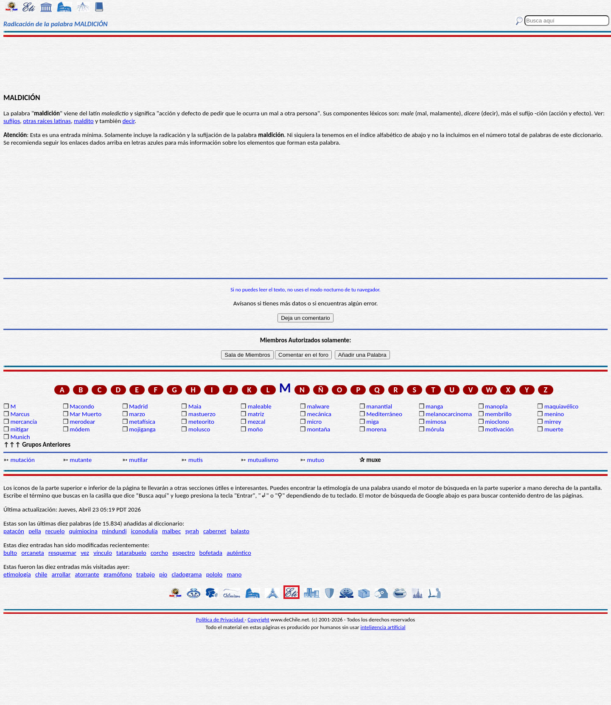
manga (434, 406)
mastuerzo (202, 414)
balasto (239, 531)
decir (128, 121)
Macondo (82, 406)
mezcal (257, 421)
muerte (553, 429)
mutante (81, 460)
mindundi (114, 531)
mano (234, 574)
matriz (256, 414)
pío (163, 574)
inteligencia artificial (383, 627)
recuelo (55, 531)
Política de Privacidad (220, 619)
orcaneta (32, 553)
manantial (379, 406)
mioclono (497, 421)
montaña (318, 429)
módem (80, 429)
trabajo (145, 574)
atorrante (87, 574)
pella (34, 531)
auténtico (239, 553)
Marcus (19, 414)
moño (255, 429)
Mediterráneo (384, 414)
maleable (260, 406)
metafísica (142, 421)
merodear (82, 421)
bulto (10, 553)
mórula (435, 429)
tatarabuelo (131, 553)
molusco (199, 429)
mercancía (23, 421)
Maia (195, 406)
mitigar (19, 429)
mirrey (552, 421)
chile (41, 574)
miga (372, 421)
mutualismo (263, 460)
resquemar (62, 553)
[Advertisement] (306, 64)
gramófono (118, 574)
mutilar (138, 460)
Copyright (258, 619)
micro (314, 421)
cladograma (186, 574)
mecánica (319, 414)
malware (318, 406)
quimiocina (83, 531)
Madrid (138, 406)
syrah (192, 531)
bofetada (210, 553)
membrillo (498, 414)
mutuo (315, 460)
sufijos (11, 121)
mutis (195, 460)
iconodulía (144, 531)
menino (554, 414)
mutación (22, 460)
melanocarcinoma (449, 414)
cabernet (214, 531)
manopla (496, 406)
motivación (499, 429)
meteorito (201, 421)
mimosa (436, 421)
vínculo (102, 553)
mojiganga (142, 429)
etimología (17, 574)
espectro (183, 553)
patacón (13, 531)
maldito (84, 121)
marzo (137, 414)
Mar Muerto (85, 414)
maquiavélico (561, 406)
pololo (214, 574)
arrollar (61, 574)
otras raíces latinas (47, 121)
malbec (171, 531)
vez (85, 553)
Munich (20, 437)
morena (376, 429)
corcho (159, 553)
